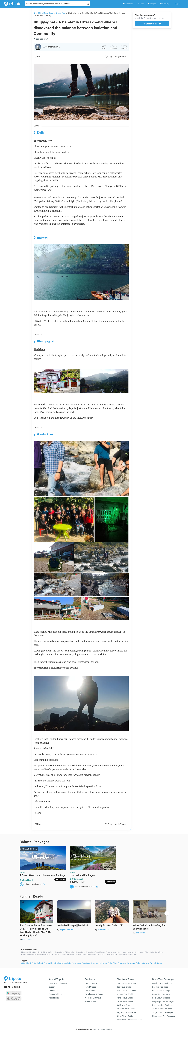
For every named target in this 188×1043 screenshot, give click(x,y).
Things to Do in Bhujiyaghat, (108, 954)
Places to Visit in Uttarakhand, (31, 952)
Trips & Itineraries (92, 991)
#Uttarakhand (26, 963)
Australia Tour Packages (162, 1009)
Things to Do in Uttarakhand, (75, 952)
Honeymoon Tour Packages (163, 1016)
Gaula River (44, 434)
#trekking (145, 963)
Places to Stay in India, (129, 952)
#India (34, 963)
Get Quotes (60, 879)
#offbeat (40, 963)
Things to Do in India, (113, 952)
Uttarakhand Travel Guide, (95, 952)
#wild (151, 963)
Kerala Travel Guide (125, 1001)
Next (166, 913)
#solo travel (86, 963)
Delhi (39, 132)
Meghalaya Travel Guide (126, 1012)
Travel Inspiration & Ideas (127, 983)
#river (115, 963)
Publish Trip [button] (165, 4)
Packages (152, 4)
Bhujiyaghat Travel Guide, (128, 954)
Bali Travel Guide (124, 1005)
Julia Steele (140, 933)
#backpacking (48, 963)
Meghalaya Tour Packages (163, 1001)
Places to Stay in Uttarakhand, (53, 952)
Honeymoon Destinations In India (130, 1020)
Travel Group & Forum (94, 994)
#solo (79, 963)
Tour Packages (91, 983)
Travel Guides (90, 987)
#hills (110, 963)
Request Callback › (152, 24)
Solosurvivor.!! (103, 929)
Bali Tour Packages (160, 987)
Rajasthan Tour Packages (162, 1005)
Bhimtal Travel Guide (45, 13)
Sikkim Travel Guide (125, 1016)
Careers (52, 987)
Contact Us (53, 991)
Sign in (178, 4)
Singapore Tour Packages (162, 1012)
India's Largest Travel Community (15, 982)
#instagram (158, 963)
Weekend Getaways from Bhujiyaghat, (40, 954)
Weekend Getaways (93, 998)
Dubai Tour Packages (161, 994)
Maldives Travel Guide (126, 1009)
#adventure (131, 963)
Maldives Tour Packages (162, 983)
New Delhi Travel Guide (126, 991)
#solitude (67, 963)
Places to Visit (90, 1001)
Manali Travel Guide (125, 998)
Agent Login (54, 998)
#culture (138, 963)
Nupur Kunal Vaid (67, 929)
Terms (96, 1029)
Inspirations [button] (128, 4)
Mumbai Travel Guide (125, 994)
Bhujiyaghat (44, 341)
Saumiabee (26, 940)
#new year (94, 963)
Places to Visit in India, (146, 952)
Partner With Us (55, 994)
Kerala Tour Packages (161, 998)
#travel (74, 963)
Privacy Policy (106, 1029)
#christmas (103, 963)
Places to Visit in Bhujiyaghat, (86, 954)
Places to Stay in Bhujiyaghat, (65, 954)
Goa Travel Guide (124, 987)
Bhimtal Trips (60, 13)
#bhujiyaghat (58, 963)
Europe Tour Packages (161, 991)
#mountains (122, 963)
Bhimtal (41, 238)
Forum (141, 4)
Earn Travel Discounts (58, 983)
